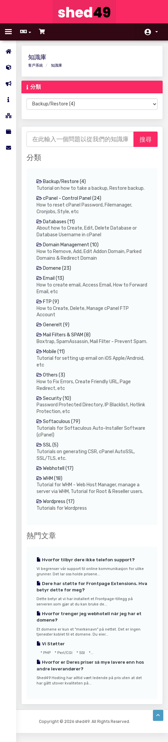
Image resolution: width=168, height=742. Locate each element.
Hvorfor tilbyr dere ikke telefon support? (86, 567)
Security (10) (54, 406)
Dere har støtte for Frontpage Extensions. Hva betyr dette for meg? (87, 595)
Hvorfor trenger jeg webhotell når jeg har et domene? (89, 625)
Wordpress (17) (56, 509)
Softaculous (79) (59, 429)
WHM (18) (50, 486)
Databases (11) (56, 222)
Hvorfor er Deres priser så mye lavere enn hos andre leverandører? (91, 673)
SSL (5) (48, 453)
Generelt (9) (53, 325)
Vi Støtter (51, 652)
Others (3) (51, 382)
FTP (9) (48, 302)
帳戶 (156, 31)
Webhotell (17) (55, 476)
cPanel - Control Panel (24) (69, 198)
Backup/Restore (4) (62, 181)
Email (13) (51, 278)
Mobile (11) (51, 359)
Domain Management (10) (68, 245)
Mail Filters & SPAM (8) (64, 335)
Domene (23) (54, 268)
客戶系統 (36, 65)
